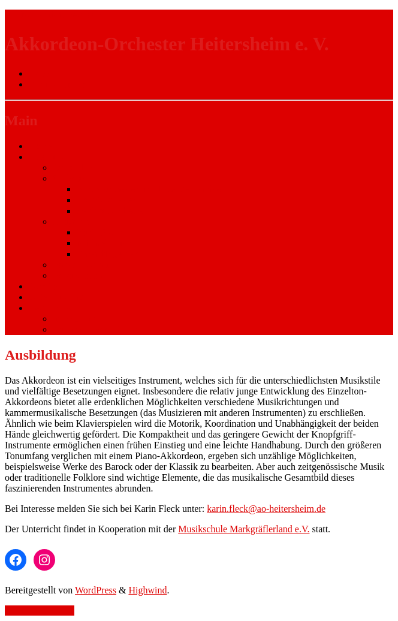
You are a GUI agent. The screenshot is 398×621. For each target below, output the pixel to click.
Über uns (46, 157)
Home (40, 146)
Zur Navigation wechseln (53, 15)
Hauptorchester (106, 200)
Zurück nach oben (39, 610)
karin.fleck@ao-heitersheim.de (266, 509)
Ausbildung (75, 167)
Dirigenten (73, 221)
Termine (45, 286)
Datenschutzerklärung (95, 329)
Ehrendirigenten (107, 254)
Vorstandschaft (81, 265)
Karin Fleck (99, 232)
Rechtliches (51, 308)
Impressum (74, 318)
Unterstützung (56, 297)
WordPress (95, 590)
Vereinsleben (77, 275)
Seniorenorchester (111, 211)
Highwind (147, 590)
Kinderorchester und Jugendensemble (149, 189)
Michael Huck (104, 243)
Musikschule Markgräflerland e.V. (243, 529)
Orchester (71, 178)
